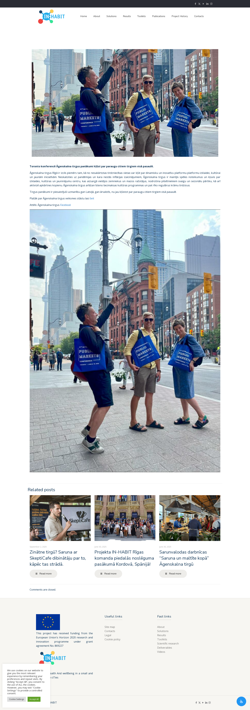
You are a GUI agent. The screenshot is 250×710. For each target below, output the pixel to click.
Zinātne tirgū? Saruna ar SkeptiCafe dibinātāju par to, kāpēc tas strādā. (58, 558)
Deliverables (164, 647)
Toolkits (162, 639)
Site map (110, 627)
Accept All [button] (34, 699)
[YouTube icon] (203, 3)
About (161, 627)
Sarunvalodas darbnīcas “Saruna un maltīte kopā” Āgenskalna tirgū (184, 558)
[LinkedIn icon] (207, 3)
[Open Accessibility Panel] (241, 701)
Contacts (110, 631)
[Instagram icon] (211, 3)
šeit (92, 198)
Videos (161, 652)
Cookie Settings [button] (16, 699)
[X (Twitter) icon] (199, 3)
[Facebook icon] (195, 3)
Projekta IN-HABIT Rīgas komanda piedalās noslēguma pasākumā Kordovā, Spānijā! (124, 558)
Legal (108, 635)
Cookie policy (112, 639)
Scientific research (168, 643)
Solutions (163, 631)
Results (161, 635)
